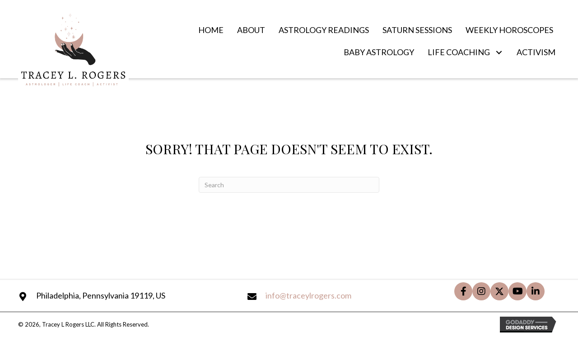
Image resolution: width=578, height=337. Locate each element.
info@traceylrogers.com (308, 295)
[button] (498, 52)
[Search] (289, 185)
